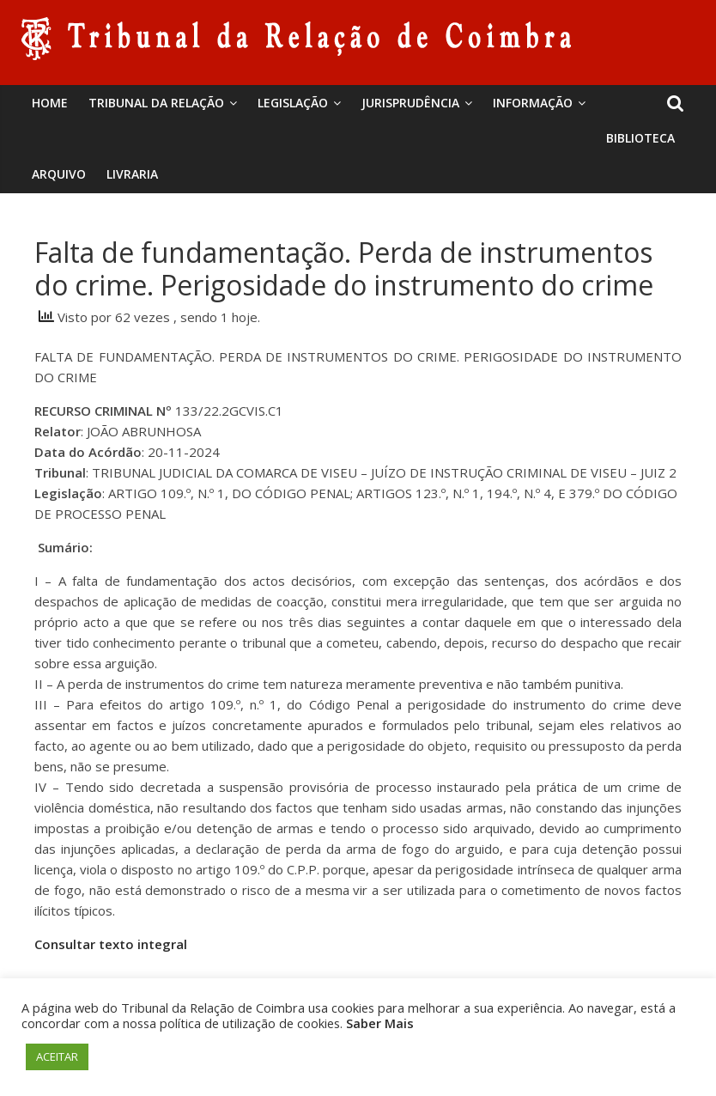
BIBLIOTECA (640, 138)
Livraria (132, 174)
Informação (533, 102)
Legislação (293, 102)
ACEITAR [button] (57, 1056)
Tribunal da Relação (156, 102)
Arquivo (59, 174)
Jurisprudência (410, 102)
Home (50, 102)
